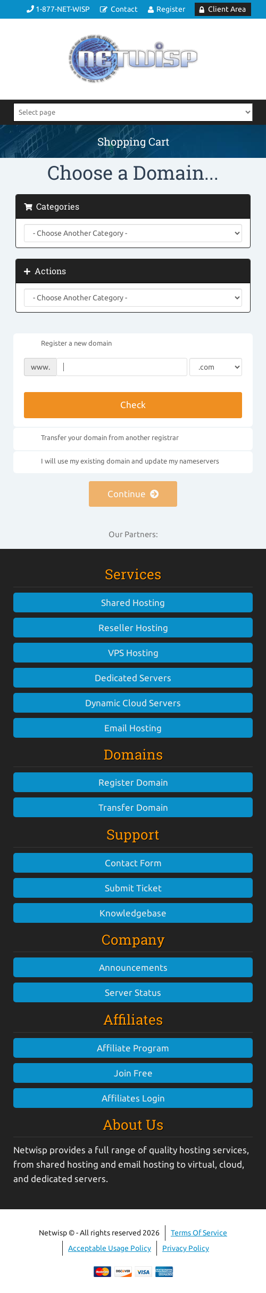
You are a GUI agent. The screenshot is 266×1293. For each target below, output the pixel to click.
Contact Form (133, 863)
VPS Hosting (133, 653)
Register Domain (133, 782)
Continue (133, 494)
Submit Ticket (133, 888)
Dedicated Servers (133, 678)
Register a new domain (68, 344)
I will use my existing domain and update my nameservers (121, 461)
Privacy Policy (185, 1248)
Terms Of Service (199, 1232)
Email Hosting (133, 728)
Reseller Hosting (133, 627)
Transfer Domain (133, 807)
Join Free (133, 1073)
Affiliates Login (133, 1098)
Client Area (227, 9)
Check (133, 405)
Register (170, 9)
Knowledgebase (133, 913)
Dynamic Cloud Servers (133, 703)
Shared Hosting (133, 602)
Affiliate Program (133, 1048)
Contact (124, 9)
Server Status (133, 992)
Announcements (133, 967)
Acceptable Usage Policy (109, 1248)
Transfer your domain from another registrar (101, 438)
